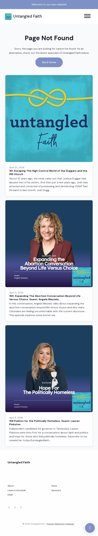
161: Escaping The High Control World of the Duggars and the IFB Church (48, 172)
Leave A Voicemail (17, 490)
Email (10, 494)
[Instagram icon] (15, 507)
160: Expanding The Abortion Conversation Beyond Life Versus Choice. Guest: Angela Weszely (44, 297)
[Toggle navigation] (87, 16)
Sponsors (56, 490)
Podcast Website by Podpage (60, 524)
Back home (49, 62)
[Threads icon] (21, 507)
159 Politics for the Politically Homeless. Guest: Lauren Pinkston (44, 422)
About (11, 485)
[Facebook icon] (9, 507)
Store (54, 485)
